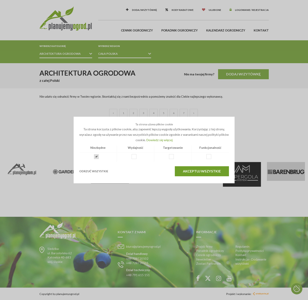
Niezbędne (98, 147)
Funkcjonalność (210, 147)
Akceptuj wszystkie (202, 171)
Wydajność (135, 147)
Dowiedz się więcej (159, 140)
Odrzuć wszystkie (93, 171)
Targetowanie (173, 147)
